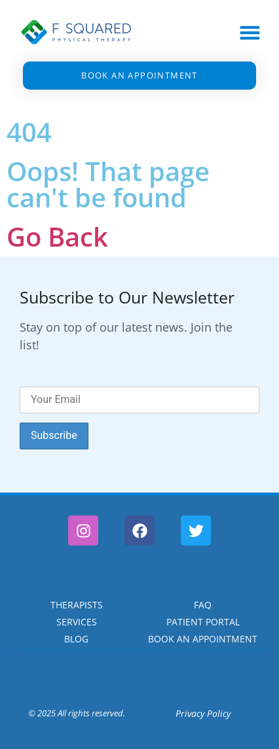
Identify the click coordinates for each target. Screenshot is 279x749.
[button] (250, 32)
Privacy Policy (203, 713)
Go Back (57, 236)
